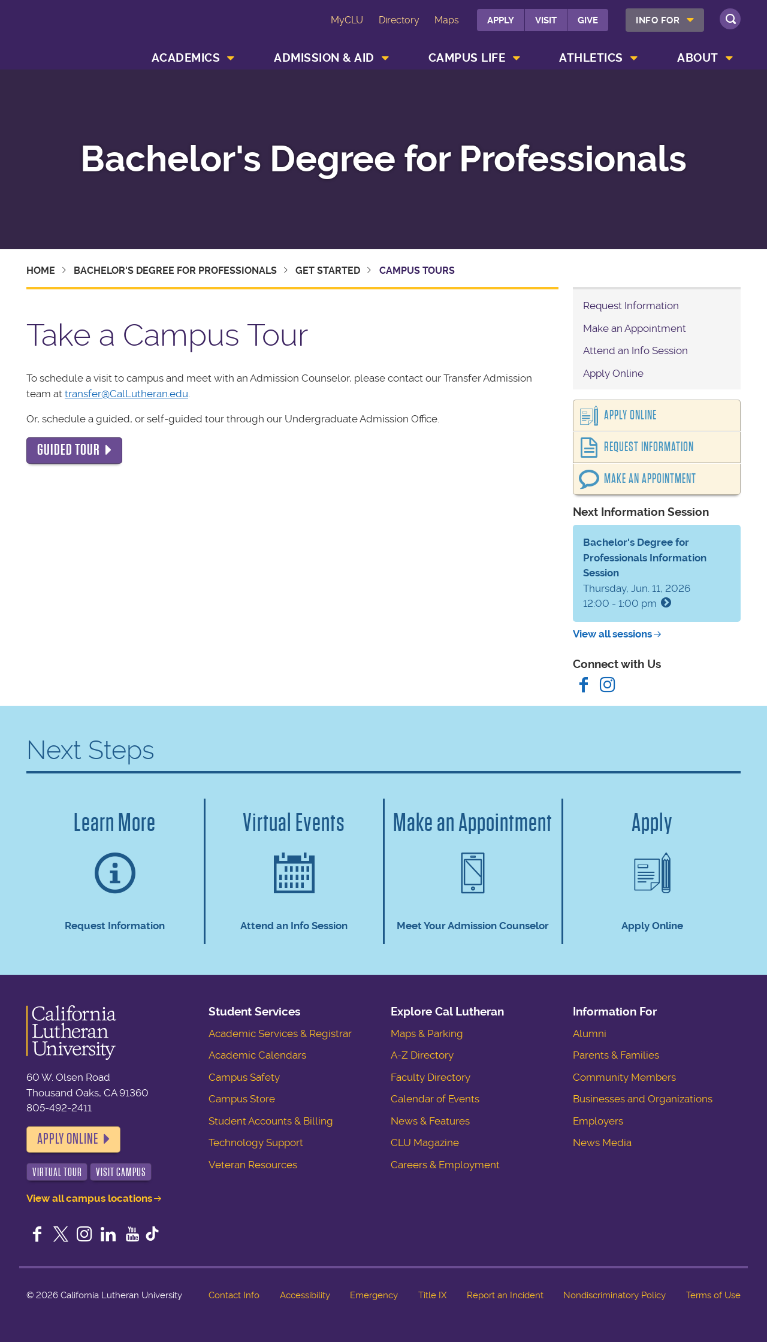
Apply (500, 20)
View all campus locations (89, 1198)
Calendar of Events (435, 1099)
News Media (602, 1142)
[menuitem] (665, 20)
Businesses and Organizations (642, 1099)
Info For (658, 20)
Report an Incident (505, 1295)
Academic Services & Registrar (280, 1033)
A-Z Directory (422, 1055)
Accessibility (305, 1295)
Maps (446, 20)
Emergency (374, 1295)
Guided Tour (68, 450)
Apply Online (613, 373)
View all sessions (612, 634)
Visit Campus (121, 1172)
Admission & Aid (324, 58)
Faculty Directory (430, 1077)
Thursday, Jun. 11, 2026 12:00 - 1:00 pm (644, 572)
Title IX (432, 1295)
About (697, 58)
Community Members (624, 1077)
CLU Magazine (425, 1142)
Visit (546, 20)
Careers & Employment (445, 1165)
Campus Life (467, 58)
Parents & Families (616, 1055)
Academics (186, 58)
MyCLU (347, 20)
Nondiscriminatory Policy (614, 1295)
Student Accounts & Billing (271, 1121)
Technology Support (256, 1142)
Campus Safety (244, 1077)
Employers (598, 1121)
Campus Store (242, 1099)
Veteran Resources (253, 1165)
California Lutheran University (80, 29)
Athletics (591, 58)
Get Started (327, 270)
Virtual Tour (57, 1172)
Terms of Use (713, 1295)
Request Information (631, 306)
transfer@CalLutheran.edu (126, 394)
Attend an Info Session (635, 350)
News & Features (430, 1121)
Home (40, 270)
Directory (399, 20)
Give (588, 20)
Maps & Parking (427, 1033)
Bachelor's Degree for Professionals (383, 159)
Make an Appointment (634, 328)
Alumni (589, 1033)
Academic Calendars (257, 1055)
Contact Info (234, 1295)
